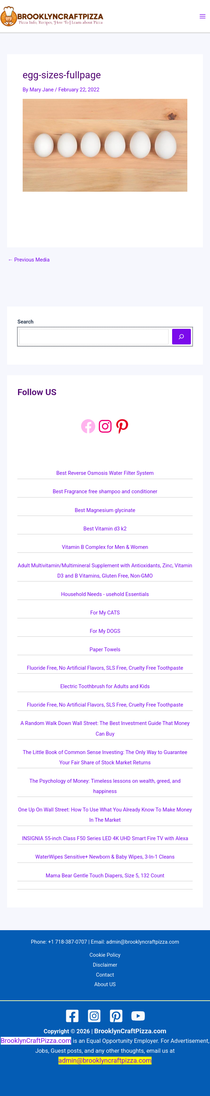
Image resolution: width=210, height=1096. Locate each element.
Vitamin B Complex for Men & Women (105, 547)
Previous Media (29, 260)
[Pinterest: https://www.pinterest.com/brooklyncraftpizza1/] (122, 426)
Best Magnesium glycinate (105, 510)
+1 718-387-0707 (67, 942)
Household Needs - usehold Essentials (105, 594)
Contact (105, 975)
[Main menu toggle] (202, 16)
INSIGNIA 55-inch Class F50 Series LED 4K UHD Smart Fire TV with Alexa (105, 838)
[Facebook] (88, 426)
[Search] (181, 336)
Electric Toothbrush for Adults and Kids (105, 686)
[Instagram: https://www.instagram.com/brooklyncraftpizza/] (105, 426)
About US (105, 984)
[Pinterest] (116, 1016)
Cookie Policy (105, 955)
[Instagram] (94, 1016)
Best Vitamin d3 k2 (105, 528)
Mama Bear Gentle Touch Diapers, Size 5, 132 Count (105, 875)
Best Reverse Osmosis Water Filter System (105, 473)
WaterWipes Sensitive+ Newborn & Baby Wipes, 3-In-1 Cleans (105, 857)
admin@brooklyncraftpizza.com (142, 942)
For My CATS (105, 612)
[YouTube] (138, 1016)
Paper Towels (105, 649)
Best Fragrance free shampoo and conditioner (105, 491)
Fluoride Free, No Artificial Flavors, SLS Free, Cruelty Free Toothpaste (105, 668)
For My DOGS (105, 631)
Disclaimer (105, 965)
